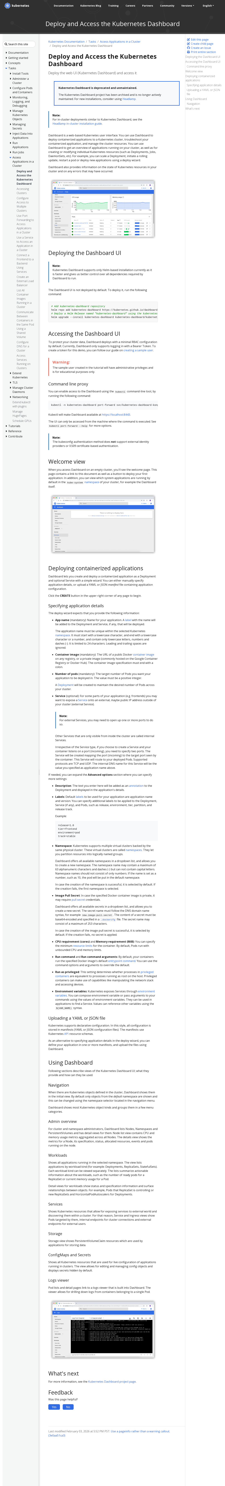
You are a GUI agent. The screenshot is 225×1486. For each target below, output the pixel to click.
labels (79, 797)
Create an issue (199, 48)
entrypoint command (121, 961)
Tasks (92, 41)
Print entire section (201, 52)
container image (143, 654)
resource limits (82, 946)
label (128, 620)
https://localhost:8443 (116, 415)
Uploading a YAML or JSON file (203, 92)
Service (82, 700)
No (68, 1407)
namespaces (134, 850)
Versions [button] (186, 5)
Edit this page (198, 39)
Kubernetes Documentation (66, 41)
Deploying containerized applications (200, 78)
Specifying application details (204, 85)
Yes (54, 1407)
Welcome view (194, 71)
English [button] (206, 5)
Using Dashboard (196, 99)
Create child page (200, 44)
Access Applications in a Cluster (120, 41)
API (66, 1034)
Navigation (193, 104)
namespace (91, 482)
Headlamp (129, 99)
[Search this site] (19, 44)
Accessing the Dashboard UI (202, 62)
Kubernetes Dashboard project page (112, 1381)
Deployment (66, 685)
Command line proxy (199, 66)
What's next (192, 108)
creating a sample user (138, 350)
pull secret (78, 900)
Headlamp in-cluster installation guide (77, 123)
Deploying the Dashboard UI (202, 57)
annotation (136, 786)
